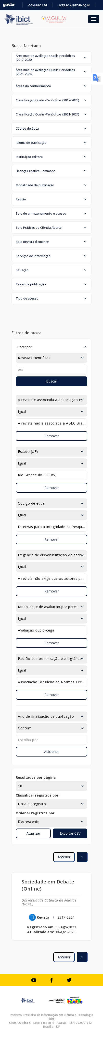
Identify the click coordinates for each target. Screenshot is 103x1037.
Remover (51, 436)
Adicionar (51, 751)
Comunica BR (37, 5)
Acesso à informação (74, 5)
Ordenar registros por (35, 813)
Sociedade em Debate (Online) (48, 885)
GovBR (9, 5)
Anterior (64, 857)
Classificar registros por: (37, 795)
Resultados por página (36, 777)
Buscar (51, 381)
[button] (51, 57)
